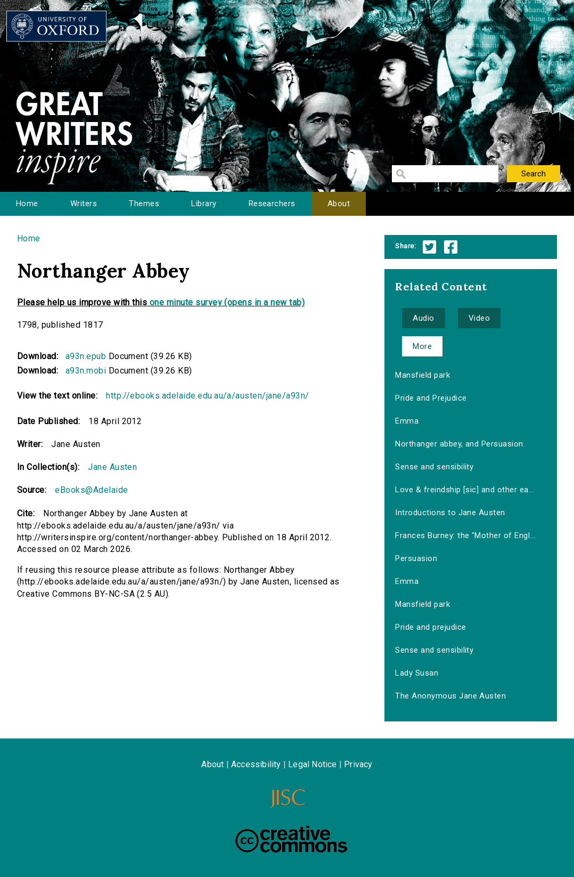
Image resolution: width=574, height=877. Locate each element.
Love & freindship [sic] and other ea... (464, 489)
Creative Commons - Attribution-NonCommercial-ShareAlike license (291, 839)
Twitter (429, 247)
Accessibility (256, 764)
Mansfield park (422, 375)
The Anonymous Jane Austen (450, 696)
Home (27, 203)
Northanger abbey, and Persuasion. (460, 444)
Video (479, 318)
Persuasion (416, 558)
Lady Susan (416, 673)
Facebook (450, 247)
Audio (423, 318)
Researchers (272, 203)
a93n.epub (85, 356)
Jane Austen (112, 467)
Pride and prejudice (430, 627)
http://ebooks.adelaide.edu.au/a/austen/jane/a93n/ (207, 396)
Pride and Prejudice (430, 398)
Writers (83, 203)
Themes (144, 203)
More (422, 346)
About (338, 203)
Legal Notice (312, 764)
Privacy (358, 764)
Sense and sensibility (434, 467)
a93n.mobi (85, 371)
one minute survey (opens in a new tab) (227, 302)
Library (203, 203)
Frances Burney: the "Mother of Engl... (465, 535)
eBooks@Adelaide (91, 490)
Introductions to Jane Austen (450, 512)
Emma (407, 421)
